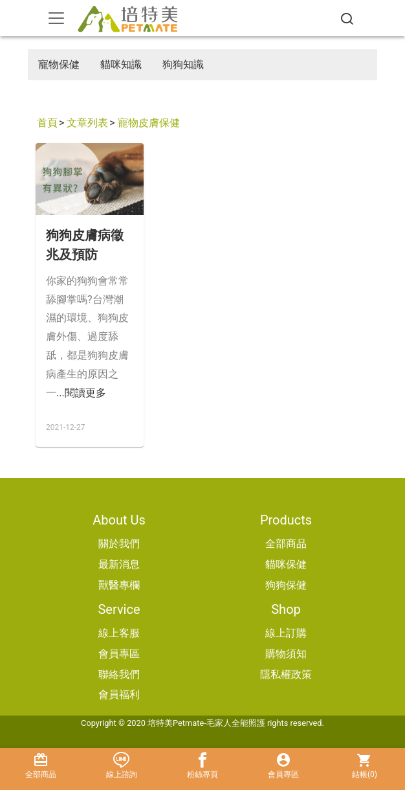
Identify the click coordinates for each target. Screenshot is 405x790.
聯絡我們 (119, 674)
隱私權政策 (286, 674)
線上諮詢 (121, 765)
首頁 (47, 123)
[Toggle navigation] (56, 18)
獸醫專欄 (119, 585)
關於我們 (119, 543)
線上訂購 (286, 633)
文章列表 (87, 123)
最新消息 (119, 564)
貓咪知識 (121, 64)
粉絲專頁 (202, 765)
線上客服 (119, 633)
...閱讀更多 (81, 393)
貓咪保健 (286, 564)
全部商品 (286, 543)
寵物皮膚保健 (149, 123)
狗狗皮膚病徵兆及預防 (85, 244)
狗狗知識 (183, 64)
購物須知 (286, 654)
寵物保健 (59, 64)
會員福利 (119, 694)
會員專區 (119, 654)
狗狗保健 (286, 585)
